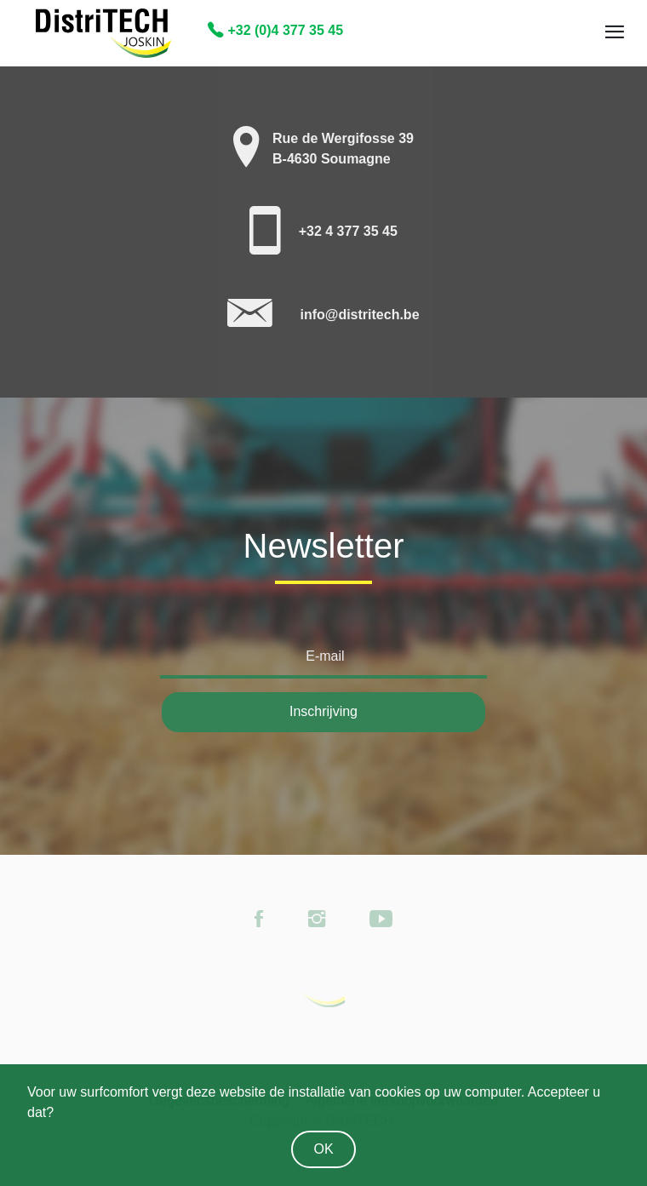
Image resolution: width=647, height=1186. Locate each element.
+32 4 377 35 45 (348, 231)
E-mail (325, 656)
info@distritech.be (359, 314)
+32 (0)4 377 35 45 (275, 30)
